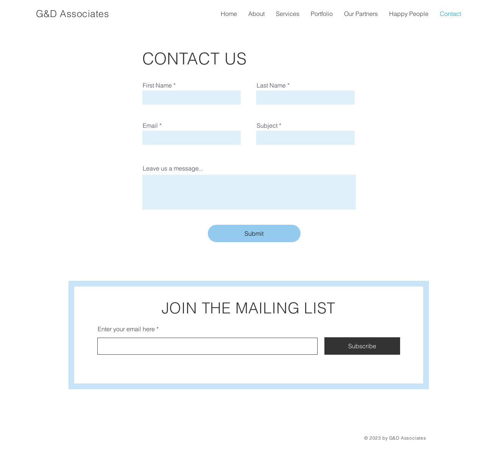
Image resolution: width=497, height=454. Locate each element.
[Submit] (254, 233)
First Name (157, 85)
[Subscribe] (362, 346)
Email (150, 125)
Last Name (271, 85)
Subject (267, 125)
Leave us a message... (173, 168)
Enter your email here (126, 329)
